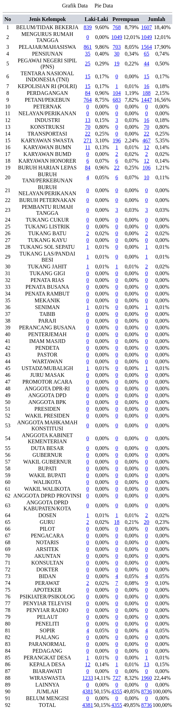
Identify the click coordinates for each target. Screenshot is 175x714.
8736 (146, 691)
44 (146, 63)
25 (88, 63)
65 (146, 54)
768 (117, 27)
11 (87, 147)
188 (147, 93)
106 (147, 167)
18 (117, 522)
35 (88, 54)
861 (88, 47)
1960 (146, 678)
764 (88, 100)
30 (117, 54)
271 (88, 140)
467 (147, 140)
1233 (87, 678)
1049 (116, 37)
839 (88, 27)
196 (117, 140)
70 (88, 127)
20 (146, 522)
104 (117, 93)
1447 (146, 100)
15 (88, 76)
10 (146, 177)
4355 (116, 691)
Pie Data (104, 5)
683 (117, 100)
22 (88, 134)
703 (117, 47)
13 (88, 120)
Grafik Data (75, 5)
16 (146, 86)
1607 (146, 27)
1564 (146, 47)
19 (117, 63)
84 (88, 93)
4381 (87, 691)
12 (146, 147)
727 (117, 678)
